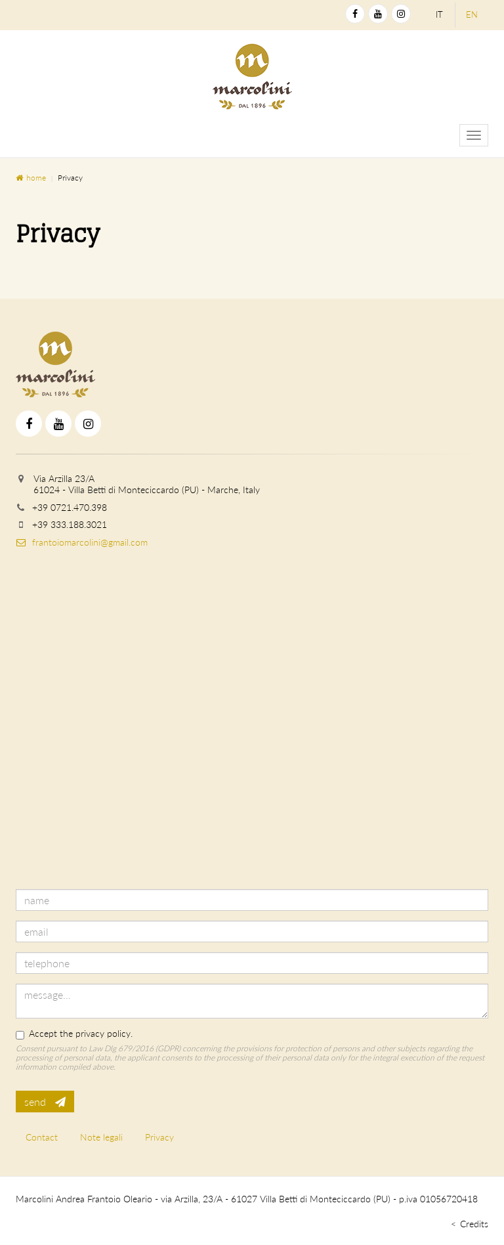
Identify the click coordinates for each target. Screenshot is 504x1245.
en (472, 14)
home (31, 178)
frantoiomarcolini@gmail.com (82, 542)
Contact (42, 1137)
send (45, 1101)
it (439, 14)
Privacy (159, 1137)
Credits (474, 1223)
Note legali (101, 1137)
